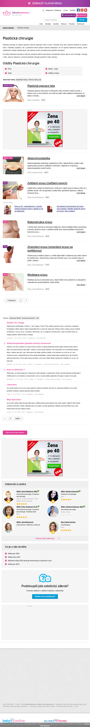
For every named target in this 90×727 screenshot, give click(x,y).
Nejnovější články (13, 80)
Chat (41, 24)
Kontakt (72, 10)
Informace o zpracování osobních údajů (42, 706)
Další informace (45, 725)
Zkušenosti (80, 24)
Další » (18, 420)
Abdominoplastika (38, 159)
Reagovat (31, 340)
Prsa (9, 69)
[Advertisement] (45, 624)
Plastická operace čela (41, 87)
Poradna (72, 24)
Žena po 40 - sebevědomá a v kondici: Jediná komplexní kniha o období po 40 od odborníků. (29, 210)
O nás (66, 10)
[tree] (45, 370)
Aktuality (48, 24)
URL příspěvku (41, 340)
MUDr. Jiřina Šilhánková (35, 198)
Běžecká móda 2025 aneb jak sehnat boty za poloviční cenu (30, 563)
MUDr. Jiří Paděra (33, 101)
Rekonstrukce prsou (39, 223)
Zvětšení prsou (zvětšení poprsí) (47, 184)
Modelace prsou (37, 276)
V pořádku (86, 724)
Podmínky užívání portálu (64, 706)
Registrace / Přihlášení (53, 10)
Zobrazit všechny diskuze (15, 435)
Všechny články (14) (56, 81)
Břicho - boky (53, 69)
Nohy (10, 73)
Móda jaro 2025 (13, 566)
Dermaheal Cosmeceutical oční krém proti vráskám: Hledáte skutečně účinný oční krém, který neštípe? (71, 210)
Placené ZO (82, 15)
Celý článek (81, 97)
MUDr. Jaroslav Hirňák (35, 174)
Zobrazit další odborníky (45, 541)
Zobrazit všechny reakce (51, 367)
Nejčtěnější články (34, 81)
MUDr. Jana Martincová (45, 704)
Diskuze (63, 24)
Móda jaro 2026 (13, 556)
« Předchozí (10, 301)
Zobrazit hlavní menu (45, 3)
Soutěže (56, 24)
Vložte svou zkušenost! (45, 599)
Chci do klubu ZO (69, 15)
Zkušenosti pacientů (42, 320)
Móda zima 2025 (14, 559)
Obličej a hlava (53, 73)
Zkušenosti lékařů (23, 320)
